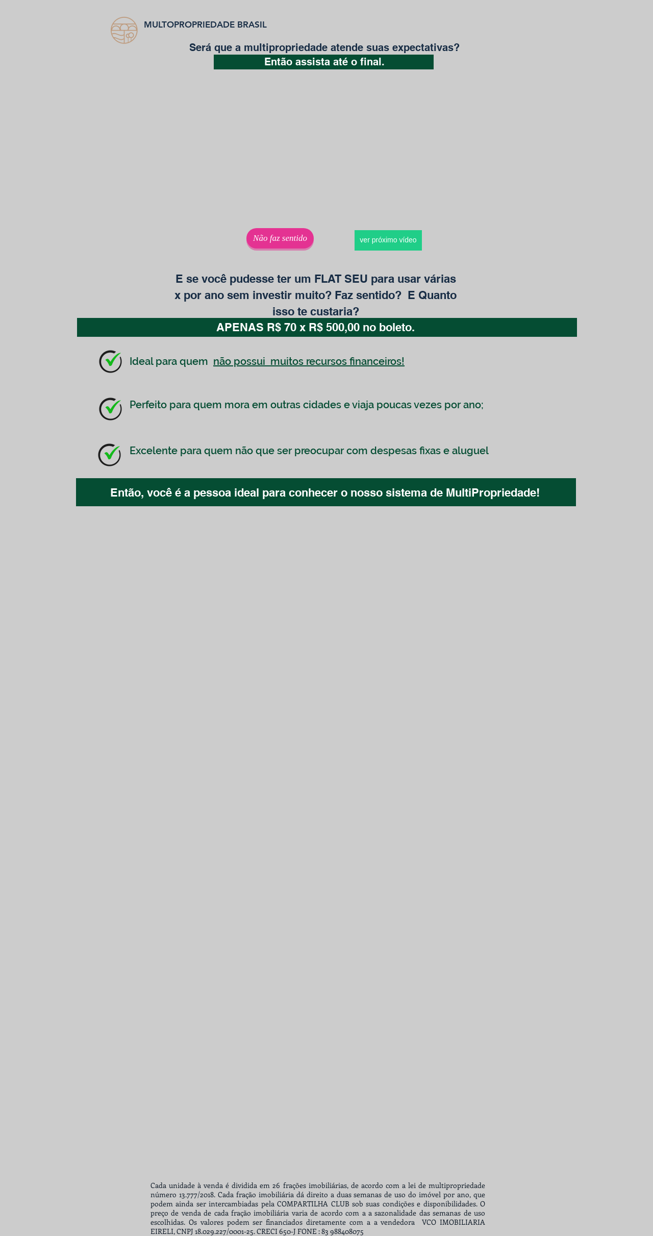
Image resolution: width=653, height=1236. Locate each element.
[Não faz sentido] (280, 238)
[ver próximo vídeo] (388, 240)
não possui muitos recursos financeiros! (309, 361)
